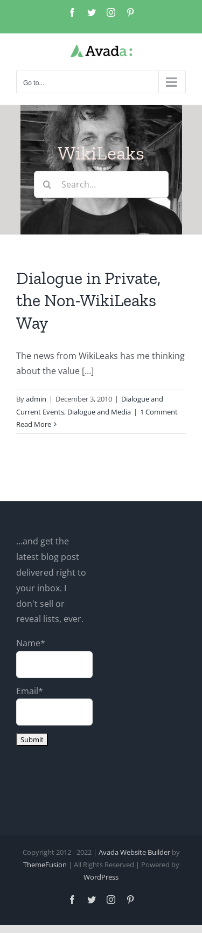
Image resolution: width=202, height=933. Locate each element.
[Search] (47, 184)
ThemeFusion (45, 864)
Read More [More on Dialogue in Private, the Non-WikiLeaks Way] (33, 424)
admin (36, 399)
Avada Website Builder (134, 852)
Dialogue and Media (99, 412)
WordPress (101, 877)
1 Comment (159, 412)
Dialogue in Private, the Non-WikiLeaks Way (88, 300)
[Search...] (101, 184)
